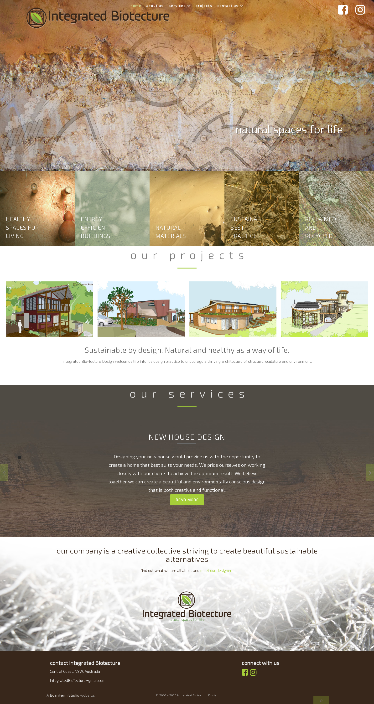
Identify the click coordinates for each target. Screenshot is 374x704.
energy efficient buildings (95, 227)
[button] (19, 457)
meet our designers (217, 570)
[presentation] (4, 472)
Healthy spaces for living (22, 227)
